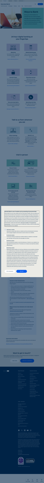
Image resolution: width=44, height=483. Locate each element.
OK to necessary (10, 271)
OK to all (21, 271)
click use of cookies (25, 222)
